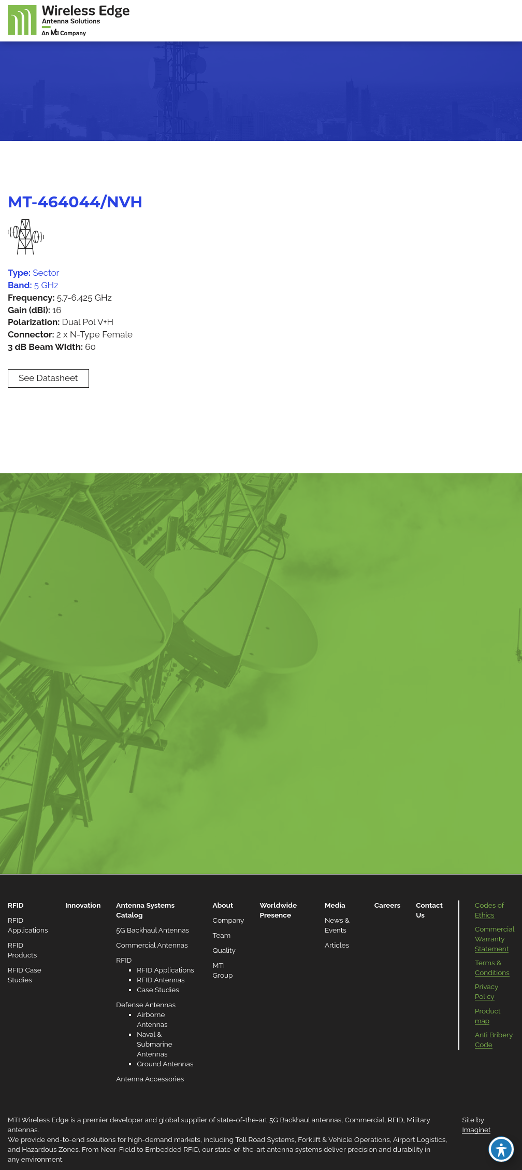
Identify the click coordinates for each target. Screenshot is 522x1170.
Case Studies (158, 989)
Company (228, 920)
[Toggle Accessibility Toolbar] (501, 1149)
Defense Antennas (146, 1004)
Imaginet (476, 1129)
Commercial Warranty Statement (494, 939)
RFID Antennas (160, 980)
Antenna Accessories (150, 1079)
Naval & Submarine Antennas (154, 1044)
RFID (15, 905)
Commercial (364, 1120)
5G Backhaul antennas (305, 1120)
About (223, 905)
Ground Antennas (165, 1064)
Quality (224, 950)
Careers (387, 905)
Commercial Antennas (151, 945)
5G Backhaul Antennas (152, 930)
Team (222, 935)
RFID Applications (165, 970)
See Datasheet (48, 378)
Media (335, 905)
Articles (337, 945)
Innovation (82, 905)
